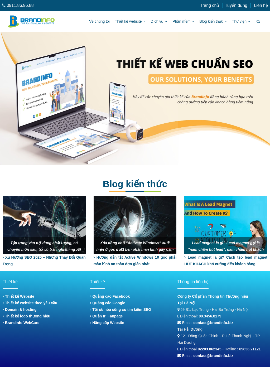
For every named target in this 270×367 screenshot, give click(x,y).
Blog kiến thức (213, 21)
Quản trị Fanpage (106, 316)
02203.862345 (209, 349)
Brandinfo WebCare (21, 323)
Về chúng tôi (99, 21)
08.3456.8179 (210, 316)
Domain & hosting (20, 309)
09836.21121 (250, 349)
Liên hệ (261, 5)
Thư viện (241, 21)
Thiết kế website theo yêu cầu (30, 303)
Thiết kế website (130, 21)
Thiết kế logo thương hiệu (26, 316)
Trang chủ (209, 5)
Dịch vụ (159, 21)
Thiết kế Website (18, 296)
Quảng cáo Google (107, 303)
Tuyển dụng (236, 5)
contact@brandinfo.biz (213, 323)
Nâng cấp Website (107, 323)
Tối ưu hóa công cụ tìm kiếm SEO (120, 309)
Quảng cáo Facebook (110, 296)
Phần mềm (183, 21)
